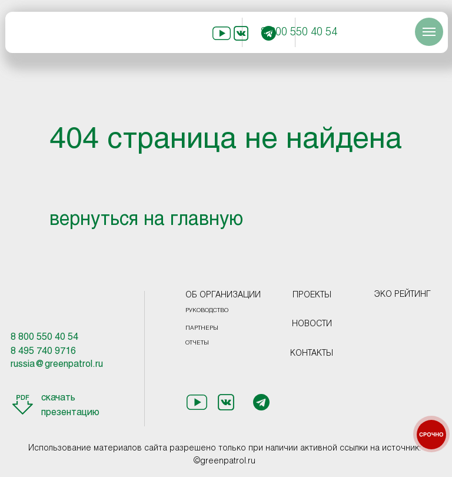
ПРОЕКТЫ (312, 295)
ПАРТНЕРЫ (201, 328)
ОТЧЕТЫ (197, 343)
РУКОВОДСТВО (206, 310)
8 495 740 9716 (43, 351)
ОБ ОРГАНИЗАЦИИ (223, 295)
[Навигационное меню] (429, 32)
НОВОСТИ (312, 324)
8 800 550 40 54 (299, 33)
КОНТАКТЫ (311, 353)
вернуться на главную (146, 220)
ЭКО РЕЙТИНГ (402, 295)
